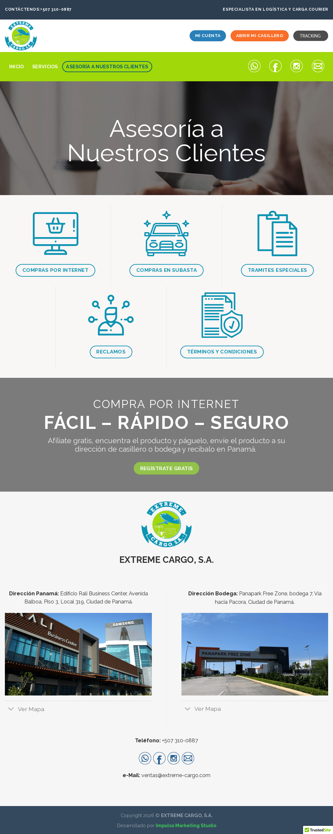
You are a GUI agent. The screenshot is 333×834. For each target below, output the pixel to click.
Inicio (16, 66)
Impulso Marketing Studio (186, 825)
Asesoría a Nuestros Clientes (107, 66)
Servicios (45, 66)
